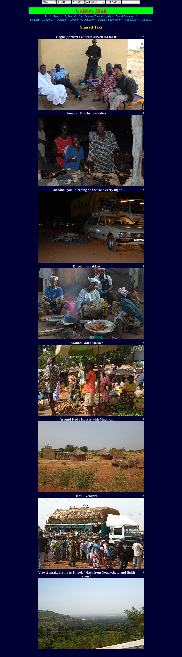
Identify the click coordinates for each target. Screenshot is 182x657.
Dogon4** (76, 19)
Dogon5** (90, 19)
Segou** (73, 16)
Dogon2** (49, 19)
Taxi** (48, 16)
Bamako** (60, 16)
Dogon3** (63, 19)
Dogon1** (36, 19)
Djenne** (99, 16)
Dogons (102, 19)
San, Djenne (86, 16)
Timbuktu (146, 19)
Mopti (111, 16)
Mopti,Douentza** (126, 16)
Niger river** (116, 19)
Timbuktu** (132, 19)
